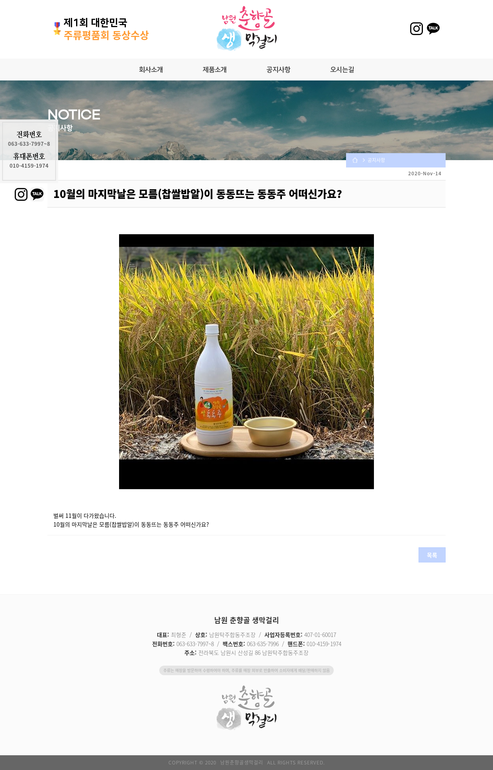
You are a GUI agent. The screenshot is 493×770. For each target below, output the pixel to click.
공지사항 (278, 69)
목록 (432, 555)
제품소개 (215, 69)
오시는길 (342, 69)
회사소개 (151, 69)
